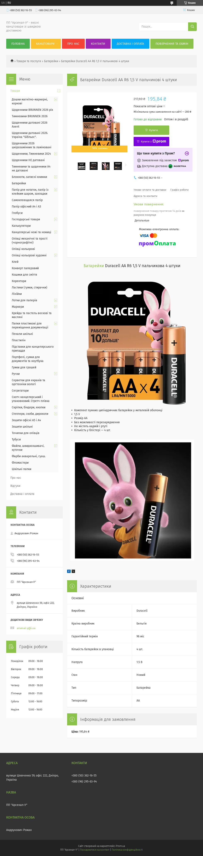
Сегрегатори (20, 390)
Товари (15, 91)
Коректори (19, 281)
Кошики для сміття (24, 274)
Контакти (98, 44)
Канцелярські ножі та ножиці (31, 232)
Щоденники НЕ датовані (28, 160)
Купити (153, 130)
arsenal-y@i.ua (26, 628)
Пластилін (18, 340)
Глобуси (17, 213)
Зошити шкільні (22, 426)
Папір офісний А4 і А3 (26, 206)
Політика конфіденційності (127, 849)
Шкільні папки (21, 469)
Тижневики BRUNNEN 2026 (29, 116)
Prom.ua (120, 846)
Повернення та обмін (172, 44)
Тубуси (16, 439)
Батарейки (51, 61)
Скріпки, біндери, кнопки (28, 407)
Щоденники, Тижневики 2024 (31, 154)
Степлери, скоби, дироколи (30, 414)
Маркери (18, 307)
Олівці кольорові (23, 249)
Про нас (73, 44)
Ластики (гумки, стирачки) (29, 287)
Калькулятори (21, 226)
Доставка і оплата (130, 44)
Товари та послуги (28, 61)
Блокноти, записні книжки (29, 177)
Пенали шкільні (22, 334)
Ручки (16, 374)
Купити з (153, 141)
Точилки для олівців (25, 433)
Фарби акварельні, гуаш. (29, 456)
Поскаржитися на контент (94, 849)
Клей (15, 262)
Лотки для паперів (24, 300)
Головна (18, 44)
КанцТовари (45, 44)
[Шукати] (192, 26)
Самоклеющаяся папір (27, 200)
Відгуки (15, 486)
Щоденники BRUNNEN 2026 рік (32, 110)
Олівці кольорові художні (29, 255)
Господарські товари (26, 219)
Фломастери (20, 462)
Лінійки (17, 294)
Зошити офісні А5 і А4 (26, 420)
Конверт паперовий (25, 268)
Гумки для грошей (24, 367)
